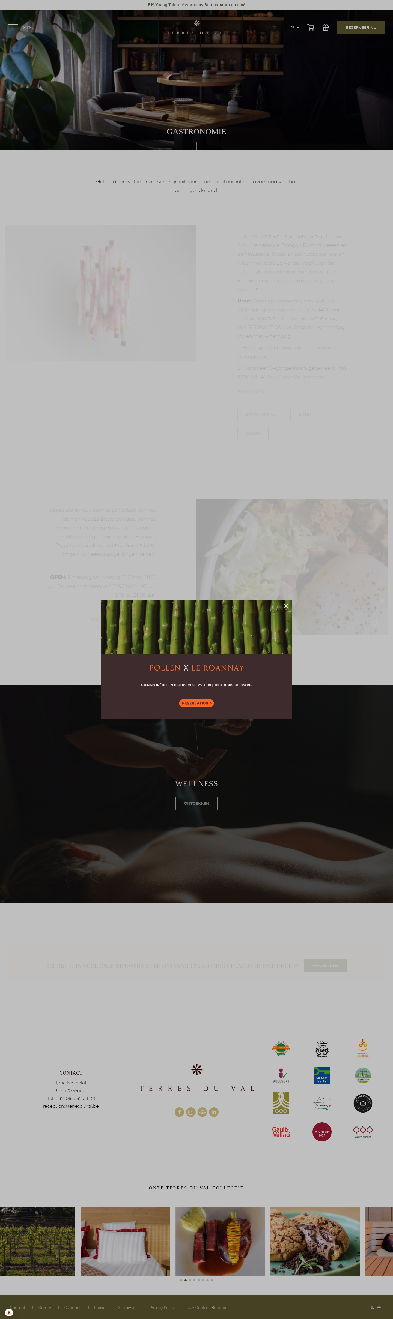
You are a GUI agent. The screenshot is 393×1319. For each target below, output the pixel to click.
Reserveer (196, 659)
